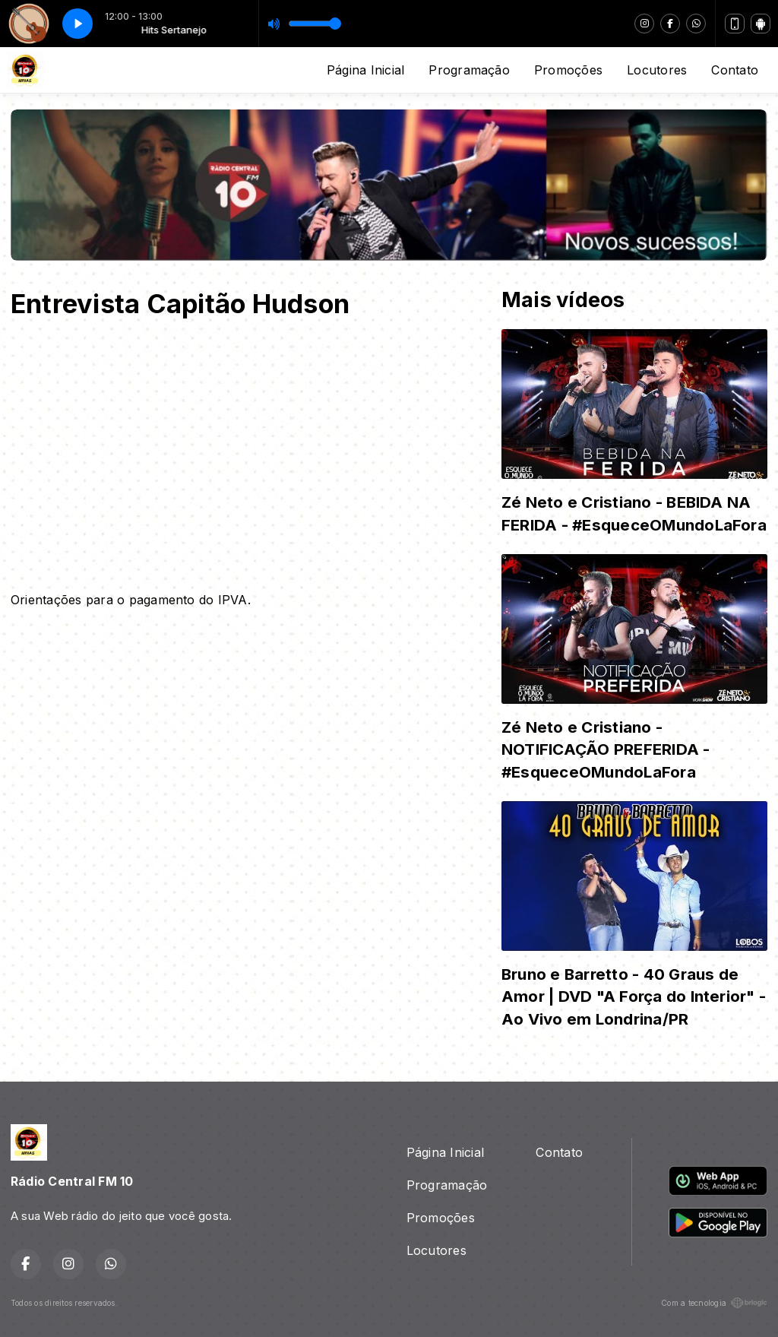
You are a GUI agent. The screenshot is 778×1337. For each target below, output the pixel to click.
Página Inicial (365, 70)
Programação (469, 70)
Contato (734, 70)
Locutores (657, 70)
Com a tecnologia (714, 1302)
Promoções (568, 70)
